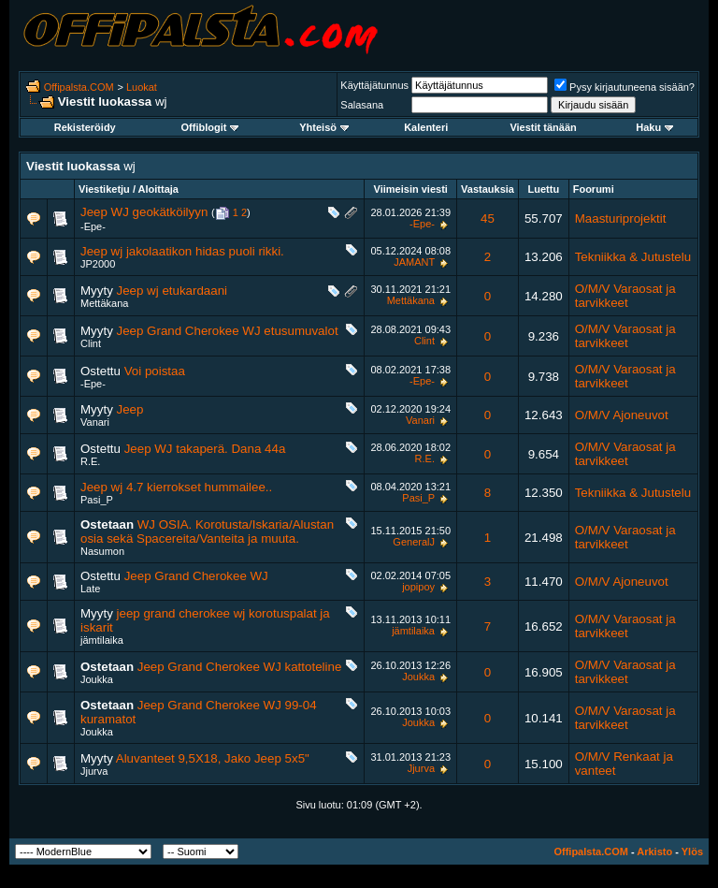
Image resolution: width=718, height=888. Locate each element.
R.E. (90, 461)
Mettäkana (104, 303)
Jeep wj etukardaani (172, 291)
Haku (654, 127)
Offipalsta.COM (79, 87)
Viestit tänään (543, 127)
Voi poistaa (154, 371)
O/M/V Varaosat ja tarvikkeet (625, 296)
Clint (90, 343)
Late (90, 588)
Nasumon (102, 551)
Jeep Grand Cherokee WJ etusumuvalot (227, 331)
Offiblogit (210, 127)
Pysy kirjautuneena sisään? (624, 87)
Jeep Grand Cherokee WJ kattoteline (239, 667)
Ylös (692, 851)
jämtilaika (101, 640)
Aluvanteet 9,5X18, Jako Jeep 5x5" (212, 758)
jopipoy (418, 586)
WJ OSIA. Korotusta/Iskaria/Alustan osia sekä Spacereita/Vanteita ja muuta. (207, 531)
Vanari (94, 422)
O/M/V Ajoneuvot (621, 415)
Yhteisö (324, 127)
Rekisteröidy (85, 127)
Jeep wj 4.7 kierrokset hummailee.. (176, 487)
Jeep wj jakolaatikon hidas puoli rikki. (182, 251)
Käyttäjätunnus (374, 85)
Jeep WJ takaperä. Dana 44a (205, 449)
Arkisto (654, 851)
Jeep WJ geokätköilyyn (144, 212)
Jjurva (94, 771)
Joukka (96, 679)
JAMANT (414, 262)
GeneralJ (414, 541)
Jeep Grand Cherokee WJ (196, 576)
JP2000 (97, 263)
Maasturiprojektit (621, 218)
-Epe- (93, 226)
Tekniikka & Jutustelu (633, 257)
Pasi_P (96, 499)
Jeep (130, 409)
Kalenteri (426, 127)
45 (488, 218)
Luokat (141, 87)
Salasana (361, 104)
